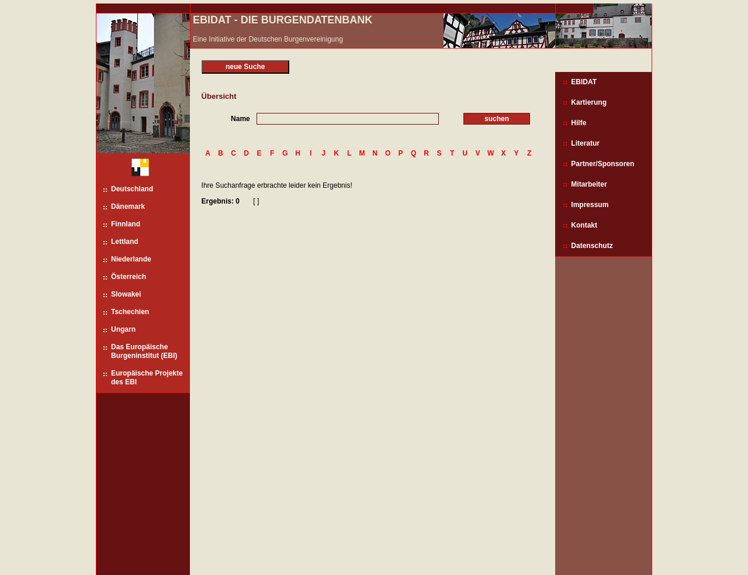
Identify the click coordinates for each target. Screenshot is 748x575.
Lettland (124, 241)
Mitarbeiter (589, 184)
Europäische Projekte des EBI (147, 377)
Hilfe (578, 123)
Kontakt (584, 225)
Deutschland (132, 189)
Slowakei (126, 294)
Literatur (585, 143)
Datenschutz (591, 246)
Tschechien (130, 312)
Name (240, 119)
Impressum (589, 205)
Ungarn (123, 329)
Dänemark (128, 206)
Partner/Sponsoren (602, 164)
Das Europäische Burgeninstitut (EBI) (144, 351)
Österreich (128, 277)
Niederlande (131, 259)
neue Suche (245, 67)
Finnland (125, 224)
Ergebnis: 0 (221, 201)
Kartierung (589, 102)
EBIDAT (584, 82)
